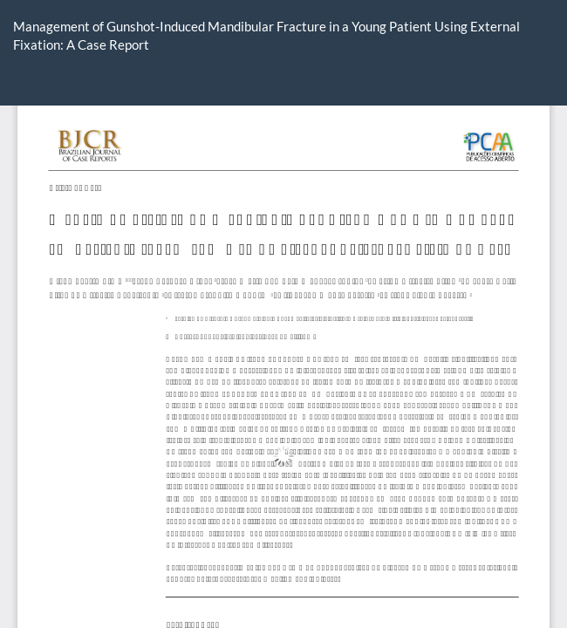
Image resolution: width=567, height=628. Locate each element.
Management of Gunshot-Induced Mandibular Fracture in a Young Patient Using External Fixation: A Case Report (266, 35)
